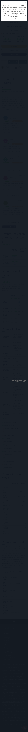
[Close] (25, 3)
